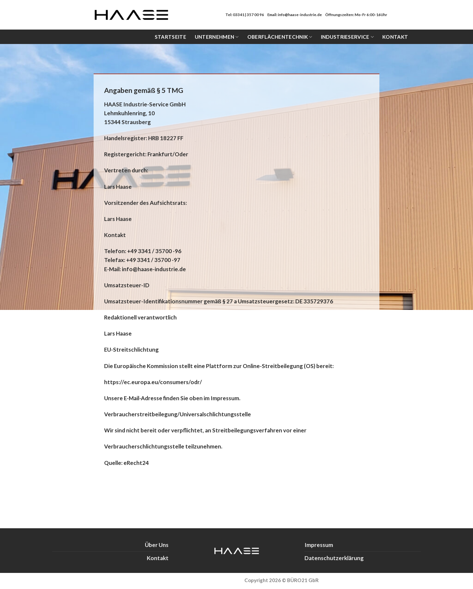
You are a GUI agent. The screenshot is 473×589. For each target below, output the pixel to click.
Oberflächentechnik (279, 37)
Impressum (318, 544)
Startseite (170, 37)
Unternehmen (217, 37)
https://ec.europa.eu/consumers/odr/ (153, 382)
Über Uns (157, 544)
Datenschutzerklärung (334, 558)
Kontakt (395, 37)
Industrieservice (347, 37)
